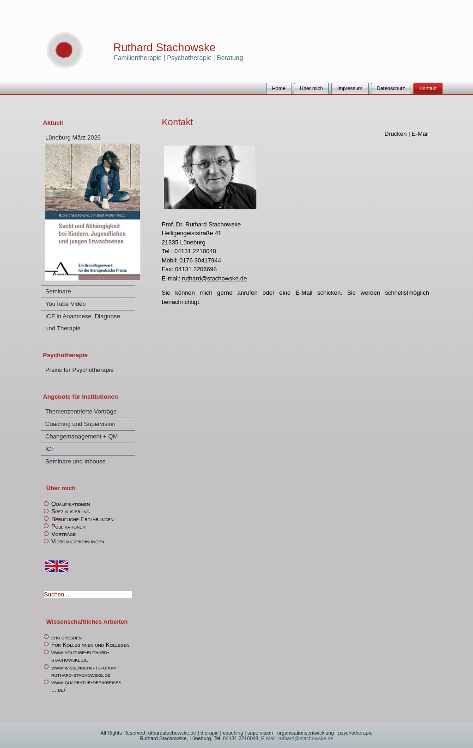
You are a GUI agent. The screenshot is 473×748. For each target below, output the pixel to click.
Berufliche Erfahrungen (82, 519)
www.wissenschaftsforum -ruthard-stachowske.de (85, 671)
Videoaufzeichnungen (77, 541)
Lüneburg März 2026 (73, 137)
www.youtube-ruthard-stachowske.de (80, 656)
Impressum (349, 88)
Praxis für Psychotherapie (79, 369)
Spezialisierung (70, 511)
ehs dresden (66, 637)
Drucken (396, 133)
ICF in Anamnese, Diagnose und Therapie (82, 322)
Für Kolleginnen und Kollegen (90, 644)
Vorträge (63, 533)
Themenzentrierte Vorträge (81, 411)
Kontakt (428, 88)
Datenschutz (391, 88)
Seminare (58, 291)
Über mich (311, 88)
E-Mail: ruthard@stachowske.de (296, 738)
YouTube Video (65, 303)
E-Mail (420, 133)
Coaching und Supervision (80, 423)
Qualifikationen (70, 503)
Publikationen (68, 526)
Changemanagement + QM (81, 436)
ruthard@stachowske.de (214, 278)
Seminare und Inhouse (75, 461)
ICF (50, 448)
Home (278, 88)
